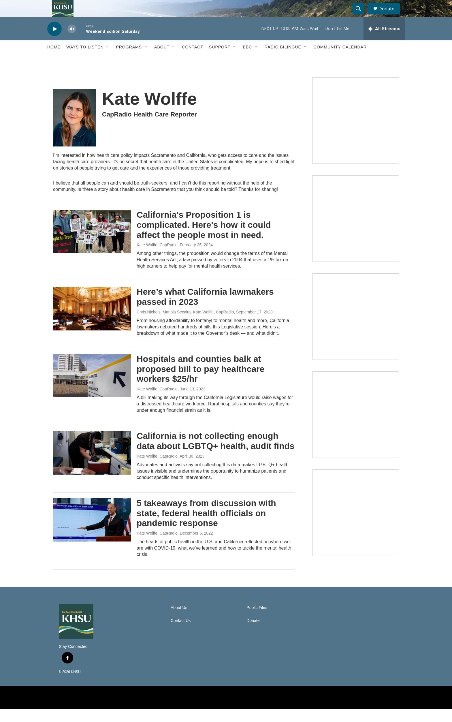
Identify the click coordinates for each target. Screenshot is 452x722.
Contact (192, 60)
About (162, 60)
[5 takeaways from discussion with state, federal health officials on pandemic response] (92, 532)
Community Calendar (340, 60)
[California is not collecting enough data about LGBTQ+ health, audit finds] (92, 465)
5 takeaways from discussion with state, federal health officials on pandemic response (206, 526)
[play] (54, 42)
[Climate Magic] (356, 330)
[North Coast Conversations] (356, 231)
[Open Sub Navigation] (108, 60)
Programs (129, 60)
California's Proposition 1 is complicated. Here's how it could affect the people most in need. (204, 238)
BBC (247, 60)
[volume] (72, 41)
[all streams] (384, 41)
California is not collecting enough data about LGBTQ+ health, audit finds (216, 454)
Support (219, 60)
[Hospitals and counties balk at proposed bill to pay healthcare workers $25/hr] (92, 388)
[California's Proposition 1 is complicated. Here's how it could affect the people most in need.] (92, 244)
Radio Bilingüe (282, 60)
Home (54, 60)
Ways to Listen (84, 60)
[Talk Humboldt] (356, 133)
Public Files (256, 620)
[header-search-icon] (361, 15)
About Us (179, 620)
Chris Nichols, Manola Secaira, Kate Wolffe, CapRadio (185, 325)
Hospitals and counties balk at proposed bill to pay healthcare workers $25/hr (200, 382)
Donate (390, 15)
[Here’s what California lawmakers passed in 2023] (92, 321)
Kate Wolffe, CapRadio (157, 257)
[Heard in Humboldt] (356, 428)
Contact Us (181, 633)
